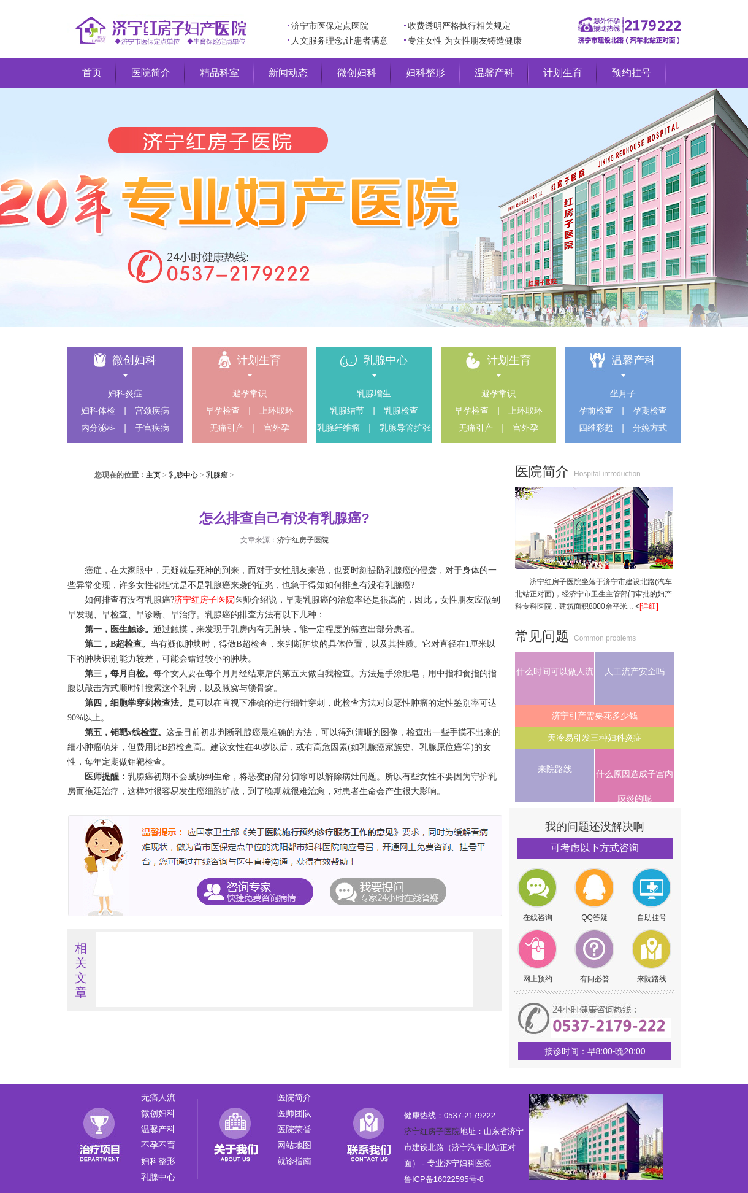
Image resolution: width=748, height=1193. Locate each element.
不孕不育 (158, 1145)
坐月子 (623, 393)
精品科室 (219, 73)
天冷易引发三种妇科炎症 (595, 738)
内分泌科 (98, 428)
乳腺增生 (374, 393)
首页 (92, 73)
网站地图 (294, 1145)
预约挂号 (631, 73)
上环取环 (276, 410)
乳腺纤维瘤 (338, 428)
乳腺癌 (217, 475)
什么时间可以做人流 (554, 671)
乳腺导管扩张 (405, 428)
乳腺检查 (401, 410)
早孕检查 (222, 410)
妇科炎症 (125, 393)
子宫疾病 (152, 428)
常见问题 (542, 636)
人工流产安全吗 (635, 671)
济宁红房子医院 (303, 540)
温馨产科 (494, 73)
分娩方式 (650, 428)
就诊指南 (294, 1161)
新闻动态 (288, 73)
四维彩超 (596, 428)
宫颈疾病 (152, 410)
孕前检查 (596, 410)
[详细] (648, 606)
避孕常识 (249, 393)
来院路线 (555, 769)
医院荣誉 (294, 1129)
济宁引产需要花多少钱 (595, 715)
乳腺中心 (386, 360)
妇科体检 (98, 410)
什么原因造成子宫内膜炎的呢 (634, 785)
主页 (153, 475)
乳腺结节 (347, 410)
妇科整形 (425, 73)
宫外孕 (276, 428)
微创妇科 (356, 73)
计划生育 (562, 73)
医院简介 (150, 73)
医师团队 (294, 1113)
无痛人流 (158, 1097)
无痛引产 (227, 428)
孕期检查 (650, 410)
